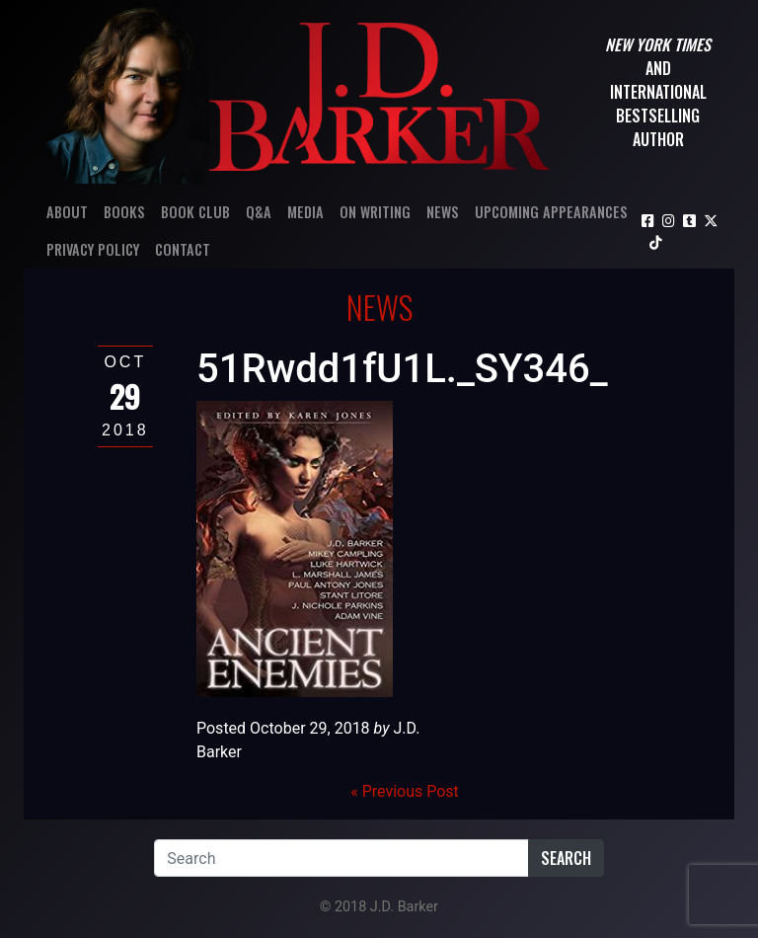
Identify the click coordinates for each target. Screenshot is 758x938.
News (442, 211)
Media (305, 211)
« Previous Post (404, 791)
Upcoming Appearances (551, 211)
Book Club (195, 211)
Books (124, 211)
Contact (182, 249)
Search (566, 858)
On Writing (375, 211)
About (67, 211)
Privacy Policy (92, 249)
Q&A (258, 211)
